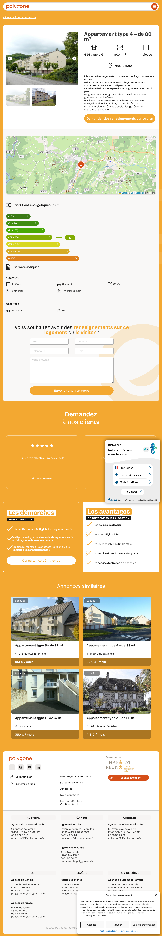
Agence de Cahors (22, 879)
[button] (155, 895)
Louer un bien (24, 776)
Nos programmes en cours (76, 776)
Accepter (92, 924)
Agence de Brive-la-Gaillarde (125, 824)
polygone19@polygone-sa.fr (124, 838)
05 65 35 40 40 (20, 890)
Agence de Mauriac (72, 847)
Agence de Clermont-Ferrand (125, 879)
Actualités (66, 788)
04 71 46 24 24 (69, 835)
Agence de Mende (71, 879)
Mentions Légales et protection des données (118, 931)
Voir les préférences (144, 924)
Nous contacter (69, 794)
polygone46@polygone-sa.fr (28, 893)
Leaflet (123, 193)
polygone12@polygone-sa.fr (27, 838)
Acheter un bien (25, 784)
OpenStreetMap (137, 193)
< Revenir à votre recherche (19, 17)
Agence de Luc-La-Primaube (28, 824)
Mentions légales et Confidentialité (71, 803)
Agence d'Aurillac (71, 824)
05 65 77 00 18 (19, 835)
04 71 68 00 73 (69, 858)
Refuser (117, 924)
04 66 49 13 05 (69, 890)
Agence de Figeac (22, 902)
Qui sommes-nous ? (71, 782)
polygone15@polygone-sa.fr (77, 838)
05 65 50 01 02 (19, 913)
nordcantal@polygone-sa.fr (77, 861)
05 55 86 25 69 (117, 835)
